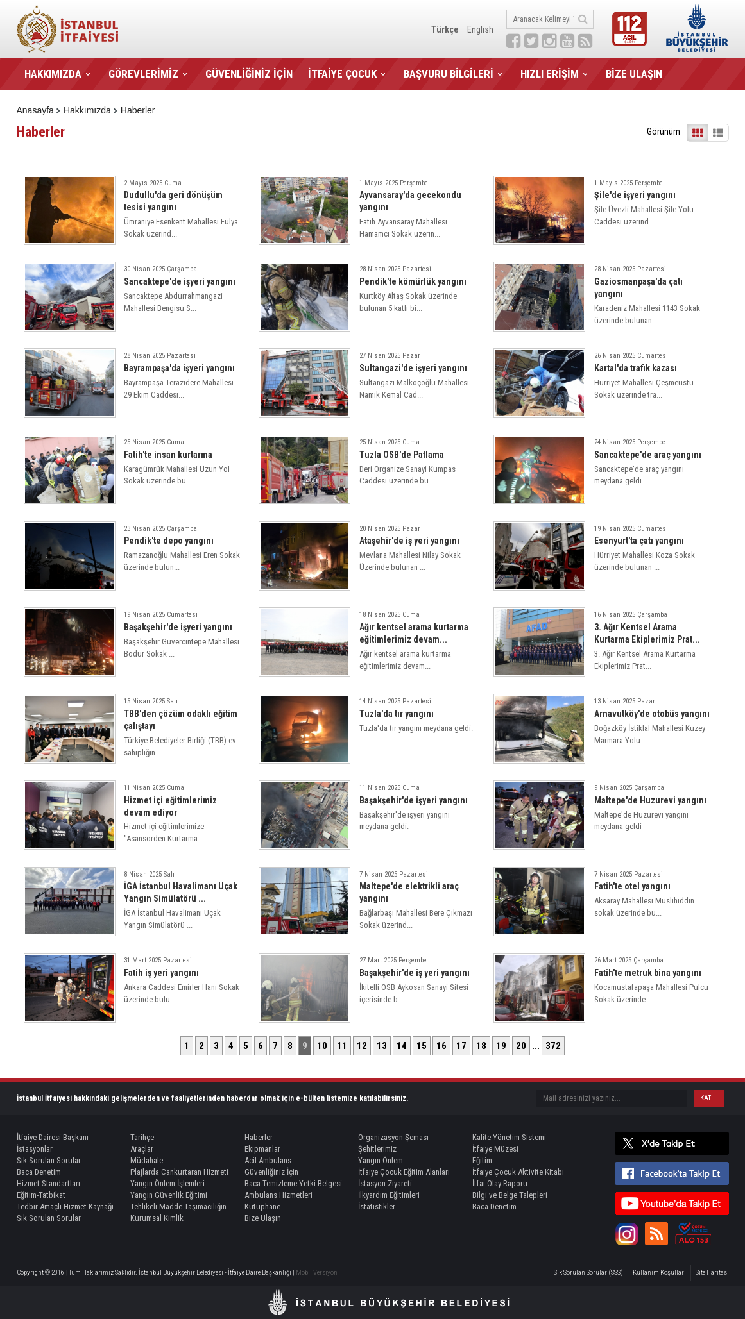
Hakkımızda (87, 110)
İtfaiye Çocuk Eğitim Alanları (404, 1172)
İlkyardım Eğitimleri (389, 1195)
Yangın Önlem (380, 1160)
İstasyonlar (35, 1149)
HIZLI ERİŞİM (549, 73)
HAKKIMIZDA (52, 73)
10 (322, 1046)
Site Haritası (712, 1272)
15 (421, 1046)
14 (402, 1046)
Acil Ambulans (267, 1160)
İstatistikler (376, 1206)
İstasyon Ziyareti (385, 1183)
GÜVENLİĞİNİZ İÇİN (249, 73)
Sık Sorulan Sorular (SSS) (588, 1272)
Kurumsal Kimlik (157, 1218)
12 (362, 1046)
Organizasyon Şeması (393, 1137)
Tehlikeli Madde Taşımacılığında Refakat (181, 1206)
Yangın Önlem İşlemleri (167, 1183)
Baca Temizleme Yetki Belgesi (293, 1183)
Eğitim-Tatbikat (41, 1195)
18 (481, 1046)
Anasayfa (35, 110)
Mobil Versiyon (317, 1272)
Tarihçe (142, 1137)
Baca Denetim (39, 1172)
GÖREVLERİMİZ (143, 73)
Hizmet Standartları (48, 1183)
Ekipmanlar (262, 1149)
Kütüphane (262, 1206)
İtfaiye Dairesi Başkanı (53, 1137)
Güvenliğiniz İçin (271, 1172)
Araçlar (141, 1149)
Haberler (138, 110)
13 (382, 1046)
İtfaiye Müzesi (495, 1149)
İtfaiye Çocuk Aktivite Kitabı (518, 1172)
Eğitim (482, 1160)
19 (501, 1046)
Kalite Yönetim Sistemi (509, 1137)
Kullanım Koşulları (659, 1272)
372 (553, 1046)
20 (521, 1046)
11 (342, 1046)
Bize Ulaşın (262, 1218)
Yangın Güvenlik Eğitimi (168, 1195)
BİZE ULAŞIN (634, 73)
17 (461, 1046)
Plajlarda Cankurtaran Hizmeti (179, 1172)
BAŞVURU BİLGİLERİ (448, 73)
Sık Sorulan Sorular (49, 1160)
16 (441, 1046)
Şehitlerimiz (377, 1149)
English (480, 29)
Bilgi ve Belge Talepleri (509, 1195)
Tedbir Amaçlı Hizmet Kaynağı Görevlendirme (68, 1206)
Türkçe (445, 29)
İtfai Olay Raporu (499, 1183)
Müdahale (146, 1160)
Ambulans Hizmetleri (278, 1195)
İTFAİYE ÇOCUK (342, 73)
